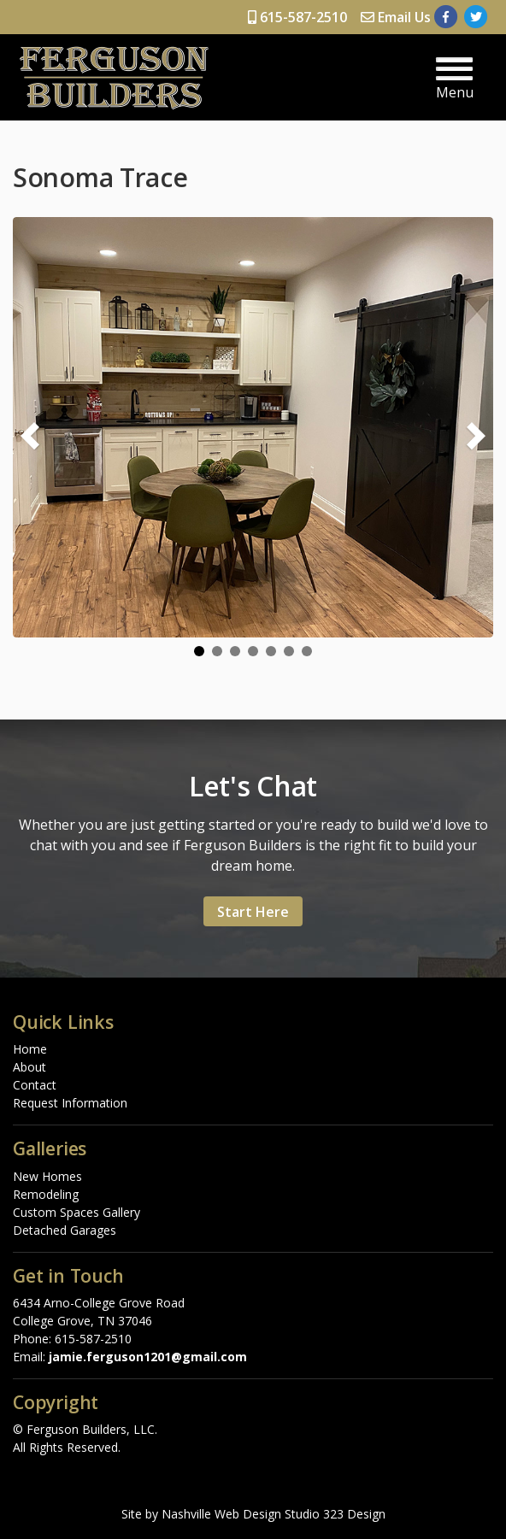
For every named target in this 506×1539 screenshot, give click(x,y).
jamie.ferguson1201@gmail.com (148, 1356)
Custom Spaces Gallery (76, 1212)
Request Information (70, 1103)
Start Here (253, 911)
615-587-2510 (297, 17)
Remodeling (46, 1194)
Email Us (396, 17)
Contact (34, 1085)
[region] (253, 436)
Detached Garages (64, 1230)
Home (30, 1049)
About (29, 1067)
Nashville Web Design (221, 1514)
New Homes (47, 1176)
